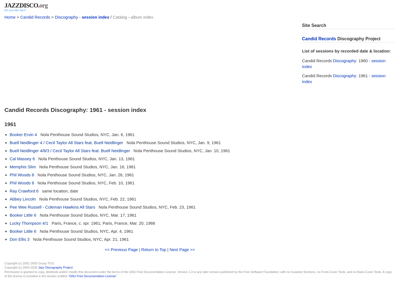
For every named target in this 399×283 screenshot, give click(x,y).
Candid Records (35, 17)
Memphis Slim (23, 166)
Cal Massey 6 (22, 158)
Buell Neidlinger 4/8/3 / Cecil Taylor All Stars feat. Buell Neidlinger (70, 150)
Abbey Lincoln (23, 199)
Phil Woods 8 (22, 174)
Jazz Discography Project (55, 267)
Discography (66, 17)
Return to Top (153, 249)
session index (95, 17)
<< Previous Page (121, 249)
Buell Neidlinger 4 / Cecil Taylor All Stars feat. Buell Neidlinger (66, 142)
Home (10, 17)
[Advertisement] (150, 62)
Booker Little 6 (23, 215)
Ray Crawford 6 (24, 191)
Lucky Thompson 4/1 (29, 223)
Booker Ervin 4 (23, 134)
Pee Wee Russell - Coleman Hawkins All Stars (52, 207)
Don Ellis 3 (20, 239)
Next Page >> (182, 249)
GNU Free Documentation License (92, 276)
